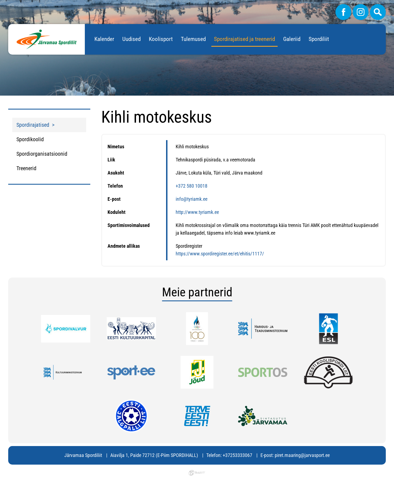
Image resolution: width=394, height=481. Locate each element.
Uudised (131, 39)
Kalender (104, 39)
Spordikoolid (30, 139)
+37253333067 (237, 455)
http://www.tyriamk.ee (197, 212)
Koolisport (161, 39)
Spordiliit (319, 39)
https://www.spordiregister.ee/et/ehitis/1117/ (220, 253)
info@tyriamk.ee (191, 199)
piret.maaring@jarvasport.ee (302, 455)
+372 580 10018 (191, 186)
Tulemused (193, 39)
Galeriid (291, 39)
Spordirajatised (32, 125)
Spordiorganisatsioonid (41, 154)
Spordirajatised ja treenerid (244, 39)
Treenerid (26, 168)
